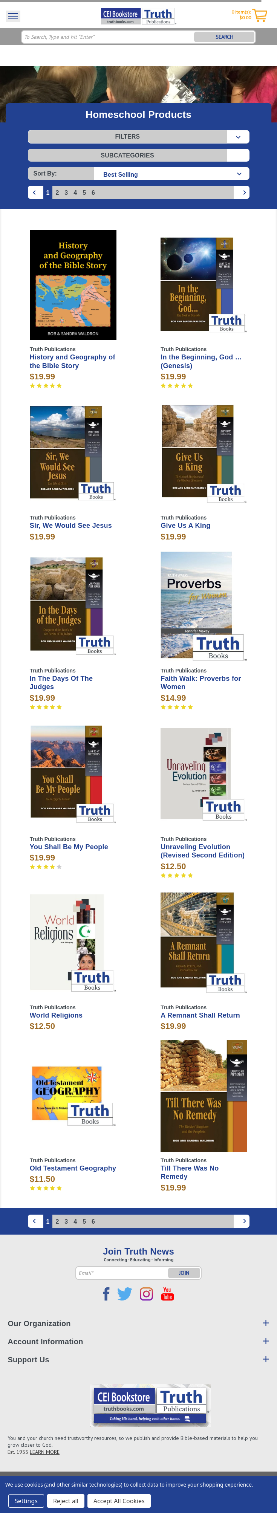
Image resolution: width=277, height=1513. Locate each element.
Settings (26, 1501)
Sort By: (45, 173)
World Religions (56, 1015)
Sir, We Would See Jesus (71, 525)
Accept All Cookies (119, 1501)
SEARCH (224, 37)
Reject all (65, 1501)
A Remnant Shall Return (200, 1015)
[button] (138, 137)
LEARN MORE (45, 1452)
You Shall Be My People (69, 847)
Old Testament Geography (73, 1168)
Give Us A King (185, 525)
